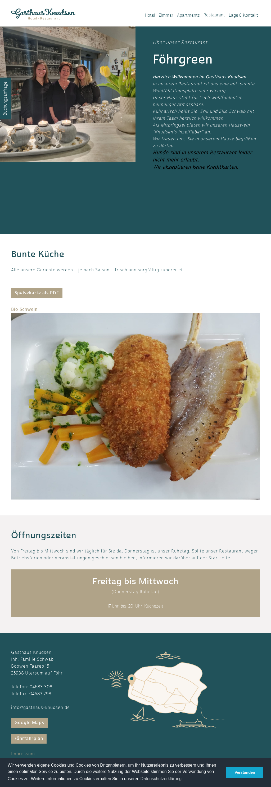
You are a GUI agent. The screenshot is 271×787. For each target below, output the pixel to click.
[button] (29, 403)
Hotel (150, 15)
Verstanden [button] (244, 772)
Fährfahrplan (29, 738)
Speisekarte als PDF (37, 293)
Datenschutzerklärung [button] (161, 778)
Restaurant (214, 15)
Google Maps (29, 722)
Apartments (188, 15)
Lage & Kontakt (243, 15)
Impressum (23, 754)
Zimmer (166, 15)
